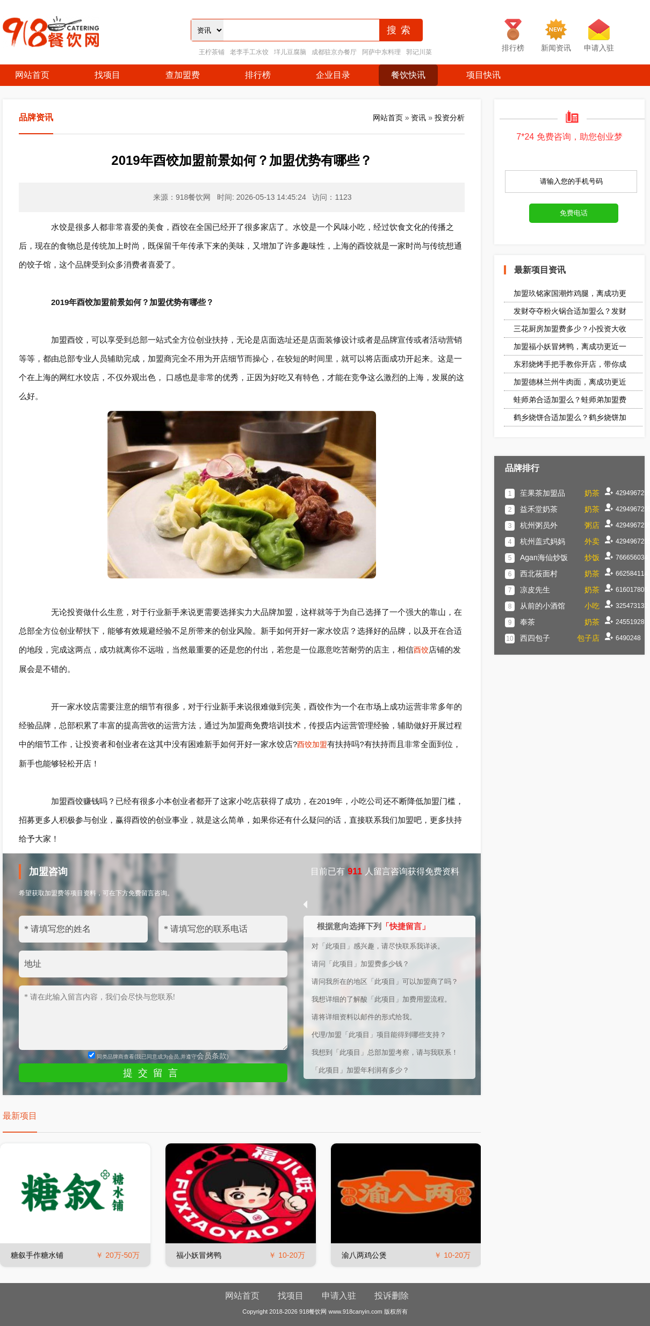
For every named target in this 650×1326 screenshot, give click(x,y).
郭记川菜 (419, 52)
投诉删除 (391, 1295)
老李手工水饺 (249, 52)
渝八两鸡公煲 (364, 1255)
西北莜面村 (539, 573)
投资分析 (450, 117)
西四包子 (535, 638)
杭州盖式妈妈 (542, 541)
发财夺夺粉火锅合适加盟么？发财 (570, 311)
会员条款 (212, 1056)
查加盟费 (182, 74)
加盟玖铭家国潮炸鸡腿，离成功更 (570, 293)
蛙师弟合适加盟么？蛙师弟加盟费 (570, 399)
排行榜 (258, 74)
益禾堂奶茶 (539, 509)
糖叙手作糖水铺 (37, 1255)
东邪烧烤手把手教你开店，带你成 (570, 364)
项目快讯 (483, 74)
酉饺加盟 (312, 744)
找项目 (107, 74)
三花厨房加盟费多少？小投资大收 (570, 328)
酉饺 (421, 650)
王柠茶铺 (212, 52)
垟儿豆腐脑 (290, 52)
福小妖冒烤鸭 (198, 1255)
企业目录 (333, 74)
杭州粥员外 (539, 525)
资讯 (418, 117)
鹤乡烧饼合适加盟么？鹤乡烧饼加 (570, 417)
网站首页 (32, 74)
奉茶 (527, 622)
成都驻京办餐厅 (334, 52)
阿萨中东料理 (381, 52)
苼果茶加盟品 (542, 493)
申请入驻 (339, 1295)
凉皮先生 (535, 589)
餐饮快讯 (408, 74)
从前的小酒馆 (542, 606)
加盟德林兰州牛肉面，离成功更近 (570, 382)
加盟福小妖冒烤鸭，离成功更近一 (570, 346)
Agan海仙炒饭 (544, 557)
